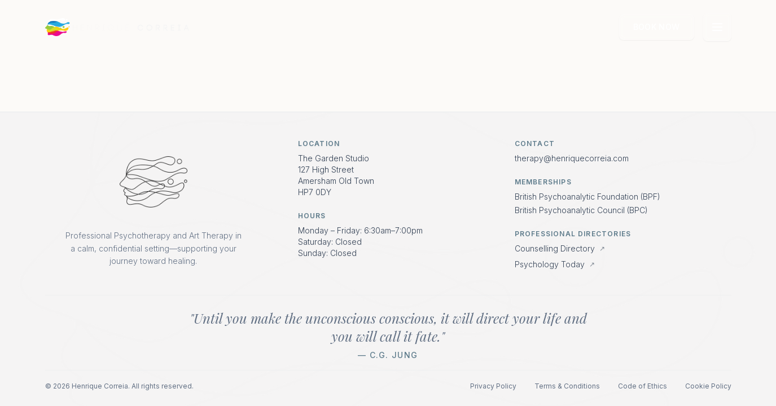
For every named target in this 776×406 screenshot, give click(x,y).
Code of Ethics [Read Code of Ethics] (642, 386)
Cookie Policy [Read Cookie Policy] (708, 386)
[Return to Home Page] (153, 182)
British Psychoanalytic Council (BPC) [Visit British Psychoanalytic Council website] (581, 210)
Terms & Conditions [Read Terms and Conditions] (567, 386)
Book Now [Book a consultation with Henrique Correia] (656, 27)
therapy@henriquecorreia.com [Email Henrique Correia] (572, 158)
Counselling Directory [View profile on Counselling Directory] (560, 248)
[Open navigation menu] (717, 27)
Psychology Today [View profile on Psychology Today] (555, 264)
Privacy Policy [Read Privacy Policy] (493, 386)
